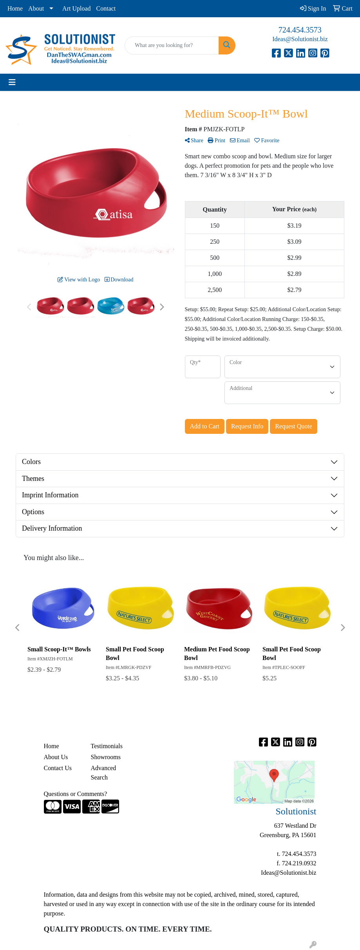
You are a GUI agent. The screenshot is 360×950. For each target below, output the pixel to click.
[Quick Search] (172, 45)
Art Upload (76, 8)
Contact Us (58, 768)
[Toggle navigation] (12, 82)
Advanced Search (103, 773)
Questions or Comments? (75, 793)
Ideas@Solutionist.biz (299, 39)
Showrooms (106, 757)
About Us (56, 757)
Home (15, 8)
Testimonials (107, 746)
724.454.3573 (300, 29)
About (36, 8)
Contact (106, 8)
